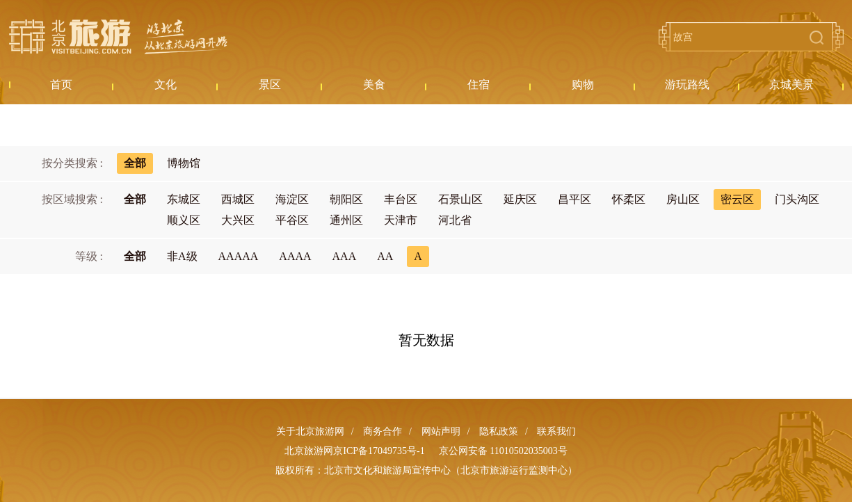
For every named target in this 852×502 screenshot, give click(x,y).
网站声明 (440, 431)
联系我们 (556, 431)
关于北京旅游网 (310, 431)
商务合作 (382, 431)
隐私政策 (498, 431)
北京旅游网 (118, 36)
